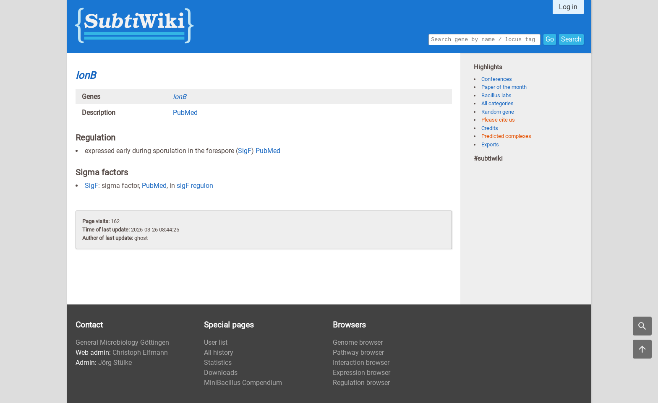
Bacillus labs (496, 95)
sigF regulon (195, 186)
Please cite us (498, 120)
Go (550, 39)
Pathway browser (358, 352)
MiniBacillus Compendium (243, 383)
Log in (568, 7)
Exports (490, 144)
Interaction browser (361, 363)
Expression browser (361, 373)
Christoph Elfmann (140, 352)
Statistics (218, 363)
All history (218, 352)
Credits (489, 128)
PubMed (185, 113)
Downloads (221, 373)
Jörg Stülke (115, 363)
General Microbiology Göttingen (122, 342)
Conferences (496, 79)
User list (215, 342)
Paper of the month (504, 87)
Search (571, 39)
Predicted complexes (506, 136)
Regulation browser (361, 383)
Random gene (497, 112)
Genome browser (358, 342)
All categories (497, 103)
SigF (244, 151)
